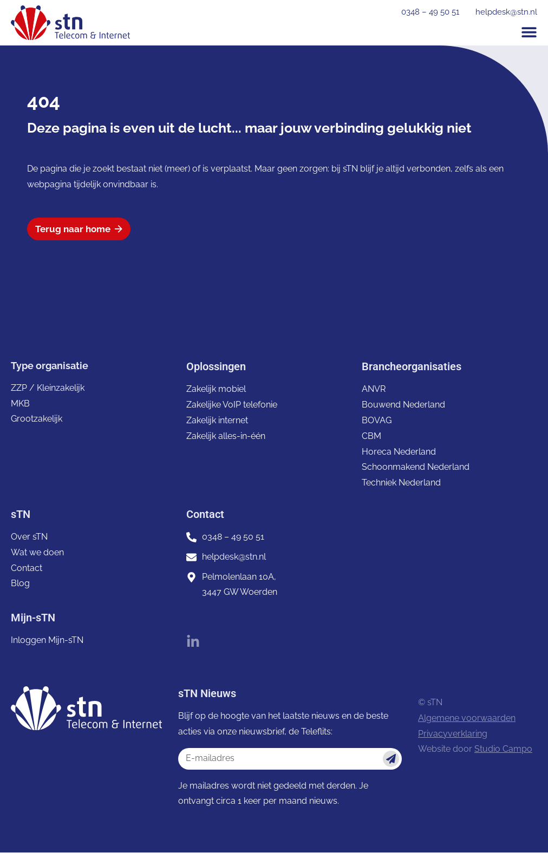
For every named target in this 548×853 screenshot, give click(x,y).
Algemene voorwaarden (467, 718)
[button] (529, 32)
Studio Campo (503, 749)
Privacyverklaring (452, 734)
